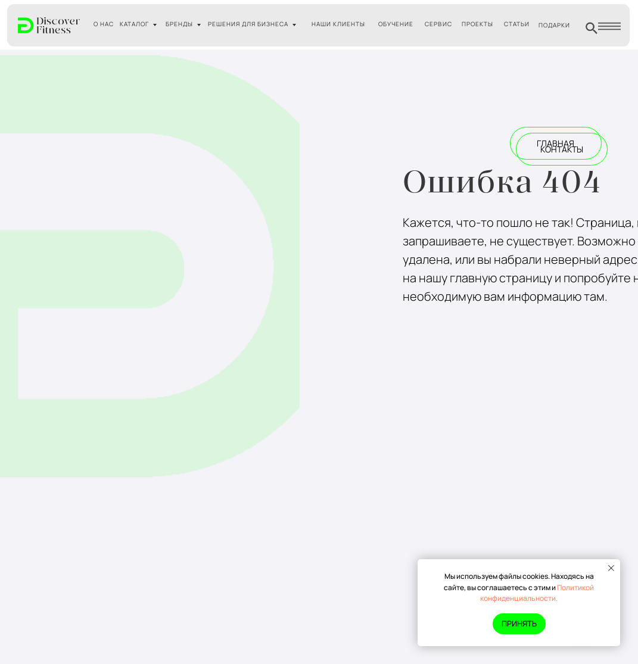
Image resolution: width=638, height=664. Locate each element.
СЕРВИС (438, 24)
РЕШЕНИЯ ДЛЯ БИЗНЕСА (248, 24)
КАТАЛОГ (134, 24)
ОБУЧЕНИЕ (395, 24)
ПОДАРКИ (554, 25)
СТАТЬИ (517, 24)
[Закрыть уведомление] (611, 568)
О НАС (104, 24)
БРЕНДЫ (179, 24)
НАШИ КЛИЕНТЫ (338, 24)
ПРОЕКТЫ (477, 24)
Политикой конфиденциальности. (537, 593)
